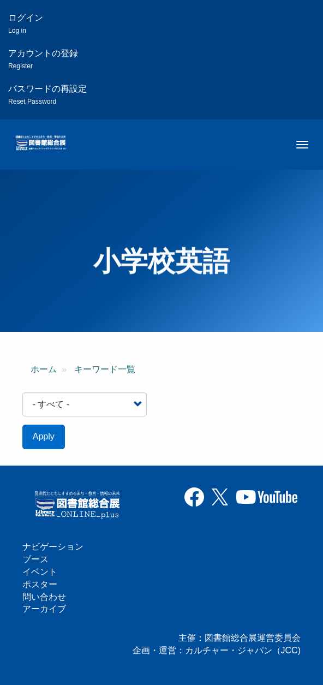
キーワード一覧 (104, 369)
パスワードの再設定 (47, 94)
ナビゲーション (52, 546)
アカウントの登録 (43, 59)
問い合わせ (44, 596)
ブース (35, 559)
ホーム (44, 369)
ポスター (39, 584)
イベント (39, 571)
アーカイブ (44, 608)
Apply (44, 436)
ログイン (25, 23)
